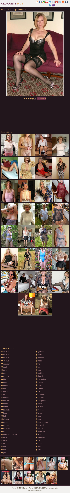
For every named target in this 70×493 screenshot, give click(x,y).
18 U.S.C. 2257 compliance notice (46, 488)
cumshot (5, 428)
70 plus (5, 361)
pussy (39, 407)
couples (5, 425)
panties (40, 398)
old (38, 391)
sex (38, 416)
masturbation (42, 379)
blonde (5, 398)
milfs (39, 385)
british (4, 407)
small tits (40, 431)
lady (38, 367)
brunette (5, 410)
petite (39, 404)
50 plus (5, 355)
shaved (40, 425)
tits (38, 440)
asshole (5, 376)
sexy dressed (42, 422)
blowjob (5, 401)
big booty (5, 388)
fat (3, 444)
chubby (5, 419)
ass (3, 373)
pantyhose (41, 401)
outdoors (40, 394)
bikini (4, 394)
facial (4, 440)
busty (4, 413)
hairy (39, 355)
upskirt (39, 444)
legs (38, 370)
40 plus (5, 352)
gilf (3, 453)
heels (39, 361)
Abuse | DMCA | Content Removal (23, 488)
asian (4, 370)
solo (38, 434)
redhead (40, 410)
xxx (38, 450)
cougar (5, 422)
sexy (39, 419)
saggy (39, 413)
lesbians (40, 373)
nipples (39, 388)
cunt (4, 431)
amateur (5, 364)
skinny (39, 428)
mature (39, 382)
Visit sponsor (41, 99)
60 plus (5, 358)
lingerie (40, 376)
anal (4, 367)
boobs (4, 404)
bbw (4, 379)
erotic (4, 437)
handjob (40, 358)
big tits (4, 391)
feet (3, 447)
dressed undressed (9, 434)
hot (38, 364)
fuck (4, 450)
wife (38, 447)
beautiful (5, 385)
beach (4, 382)
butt (3, 416)
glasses (40, 352)
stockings (40, 437)
